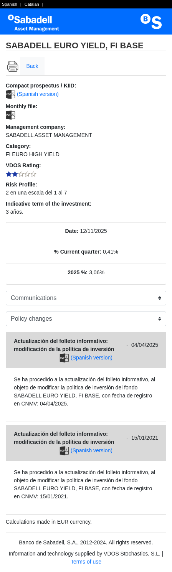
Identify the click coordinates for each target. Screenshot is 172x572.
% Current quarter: (77, 252)
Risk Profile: (21, 184)
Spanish (9, 4)
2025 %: (78, 272)
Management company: (36, 127)
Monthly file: (21, 106)
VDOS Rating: (23, 165)
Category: (18, 146)
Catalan (32, 4)
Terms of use (86, 562)
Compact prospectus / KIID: (41, 85)
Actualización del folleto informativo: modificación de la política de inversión (64, 345)
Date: (72, 231)
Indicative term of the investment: (48, 204)
